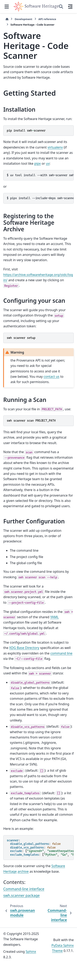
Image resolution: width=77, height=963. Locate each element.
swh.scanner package (21, 895)
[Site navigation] (6, 6)
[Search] (61, 6)
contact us (51, 376)
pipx (37, 163)
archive (23, 871)
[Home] (7, 19)
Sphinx (31, 951)
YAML (54, 617)
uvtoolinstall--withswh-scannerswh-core (40, 175)
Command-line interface (23, 888)
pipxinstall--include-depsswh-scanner (40, 198)
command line (61, 653)
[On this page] (70, 6)
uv (47, 163)
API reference (47, 19)
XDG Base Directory (24, 647)
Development (23, 19)
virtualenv (55, 147)
